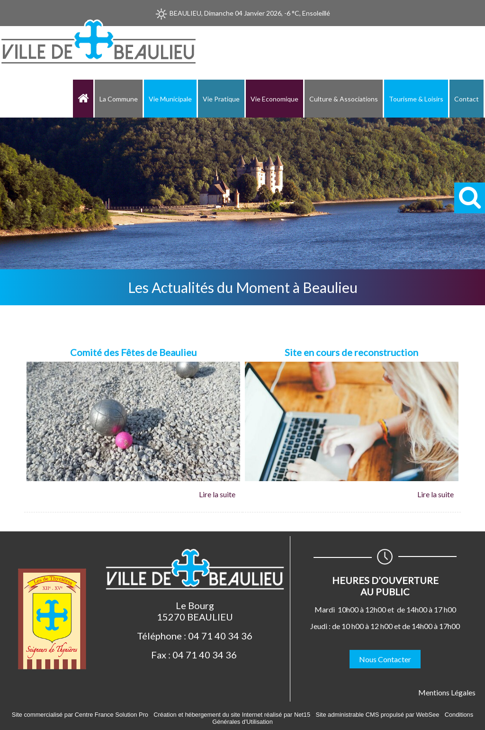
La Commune (118, 99)
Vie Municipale (170, 99)
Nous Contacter (385, 659)
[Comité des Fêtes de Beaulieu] (133, 353)
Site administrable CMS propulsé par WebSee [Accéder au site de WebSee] (377, 714)
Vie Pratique (221, 99)
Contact (466, 99)
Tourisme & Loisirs (416, 99)
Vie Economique (274, 99)
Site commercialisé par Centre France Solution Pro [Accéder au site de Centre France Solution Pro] (80, 714)
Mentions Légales (447, 692)
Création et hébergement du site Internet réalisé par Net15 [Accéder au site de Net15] (231, 714)
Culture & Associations (343, 99)
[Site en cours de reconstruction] (351, 353)
